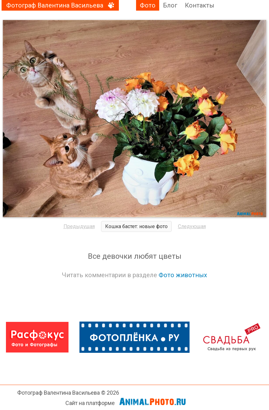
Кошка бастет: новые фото (136, 226)
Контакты (199, 5)
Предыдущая (79, 226)
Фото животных (183, 275)
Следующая (192, 226)
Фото (147, 5)
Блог (170, 5)
